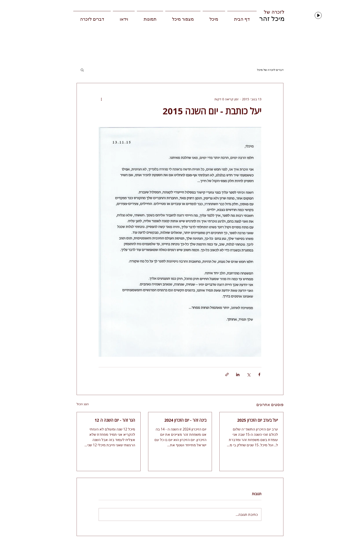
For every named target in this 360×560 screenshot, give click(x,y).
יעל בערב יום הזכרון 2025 (257, 420)
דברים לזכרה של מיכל (270, 70)
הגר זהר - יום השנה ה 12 (115, 420)
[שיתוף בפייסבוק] (259, 374)
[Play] (318, 15)
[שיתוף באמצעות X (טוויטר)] (248, 374)
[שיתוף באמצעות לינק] (227, 374)
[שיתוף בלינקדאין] (238, 374)
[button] (82, 69)
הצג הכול (83, 404)
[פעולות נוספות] (101, 99)
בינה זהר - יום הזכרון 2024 (185, 420)
